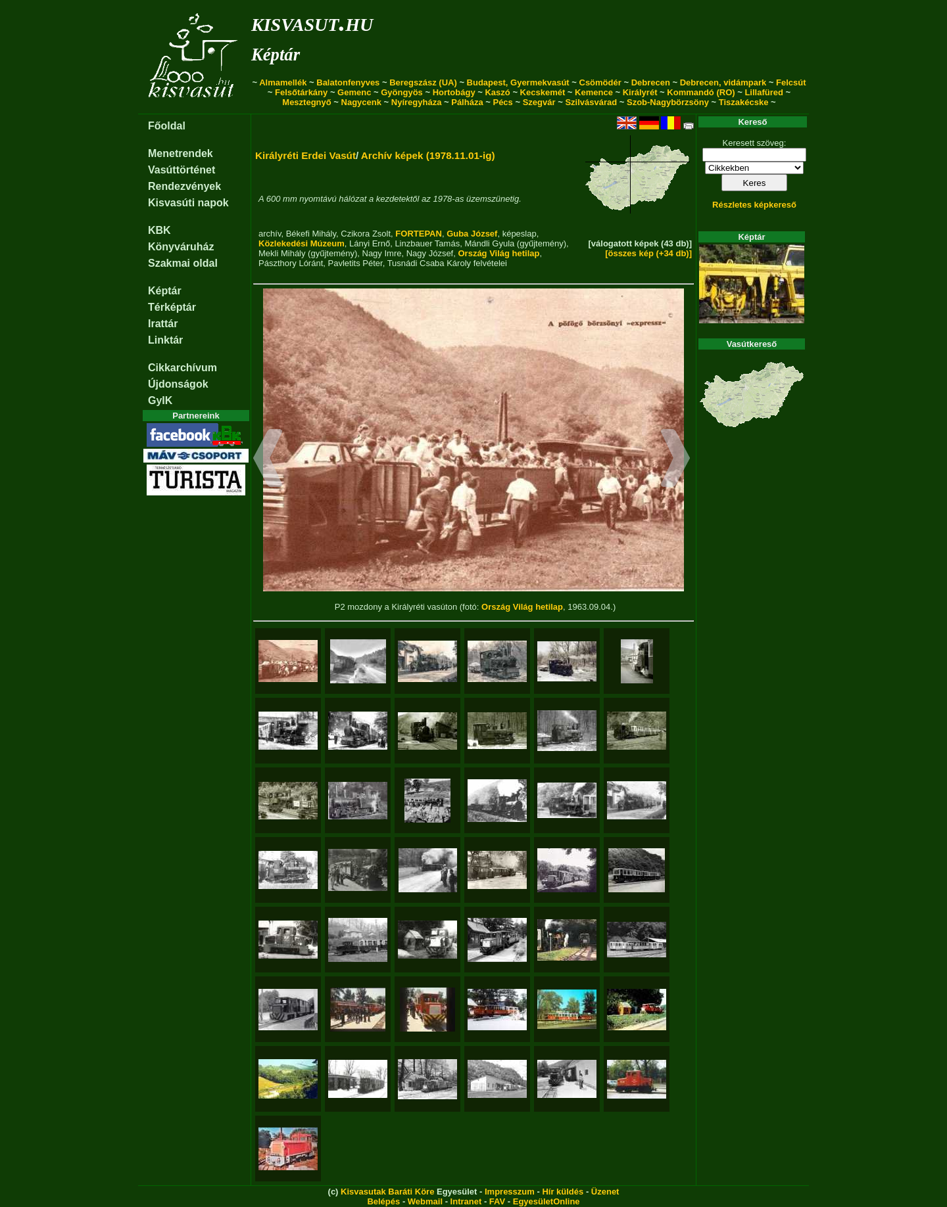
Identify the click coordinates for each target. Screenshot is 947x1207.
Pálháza (467, 102)
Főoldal (166, 125)
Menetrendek (180, 153)
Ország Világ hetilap (498, 253)
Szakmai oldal (183, 263)
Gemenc (354, 92)
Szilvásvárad (591, 102)
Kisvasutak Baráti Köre (387, 1191)
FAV (497, 1201)
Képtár (275, 54)
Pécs (502, 102)
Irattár (163, 323)
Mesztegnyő (306, 102)
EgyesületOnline (546, 1201)
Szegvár (539, 102)
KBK (159, 230)
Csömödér (600, 82)
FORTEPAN (418, 234)
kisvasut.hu (312, 22)
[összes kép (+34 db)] (648, 253)
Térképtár (172, 307)
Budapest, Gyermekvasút (518, 82)
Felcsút (791, 82)
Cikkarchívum (182, 367)
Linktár (165, 340)
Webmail (425, 1201)
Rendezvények (184, 186)
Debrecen (650, 82)
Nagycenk (361, 102)
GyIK (160, 400)
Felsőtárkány (301, 92)
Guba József (472, 234)
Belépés (383, 1201)
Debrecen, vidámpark (723, 82)
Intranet (466, 1201)
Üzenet (605, 1191)
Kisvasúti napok (188, 202)
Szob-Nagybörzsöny (668, 102)
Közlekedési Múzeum (301, 243)
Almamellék (282, 82)
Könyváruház (181, 246)
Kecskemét (543, 92)
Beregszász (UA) (423, 82)
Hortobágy (454, 92)
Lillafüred (763, 92)
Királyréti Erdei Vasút (305, 155)
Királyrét (640, 92)
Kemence (594, 92)
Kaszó (497, 92)
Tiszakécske (744, 102)
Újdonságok (178, 384)
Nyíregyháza (416, 102)
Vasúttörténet (181, 169)
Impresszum (510, 1191)
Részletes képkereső (754, 205)
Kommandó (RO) (701, 92)
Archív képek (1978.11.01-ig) (428, 155)
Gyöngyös (402, 92)
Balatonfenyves (347, 82)
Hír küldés (562, 1191)
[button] (268, 460)
